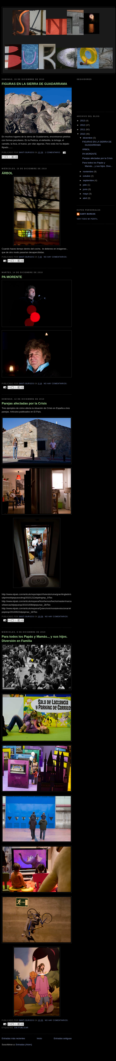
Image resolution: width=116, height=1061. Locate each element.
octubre (87, 176)
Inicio (39, 1038)
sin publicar (21, 1028)
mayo (86, 193)
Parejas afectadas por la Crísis (24, 403)
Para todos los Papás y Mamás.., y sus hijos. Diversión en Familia (34, 639)
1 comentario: (53, 152)
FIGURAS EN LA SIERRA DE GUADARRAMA (34, 84)
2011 (83, 129)
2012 (83, 125)
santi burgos (88, 214)
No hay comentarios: (55, 257)
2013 (83, 120)
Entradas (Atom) (24, 1044)
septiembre (89, 180)
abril (85, 198)
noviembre (88, 171)
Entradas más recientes (13, 1038)
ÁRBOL (7, 173)
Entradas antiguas (63, 1038)
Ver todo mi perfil (87, 219)
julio (85, 185)
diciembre (88, 138)
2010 (83, 134)
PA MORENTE (12, 277)
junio (85, 189)
